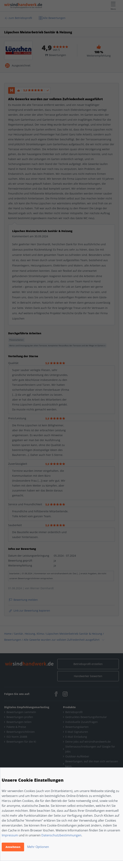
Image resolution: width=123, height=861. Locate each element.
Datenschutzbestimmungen (61, 835)
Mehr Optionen (38, 847)
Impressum (10, 835)
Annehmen (13, 847)
